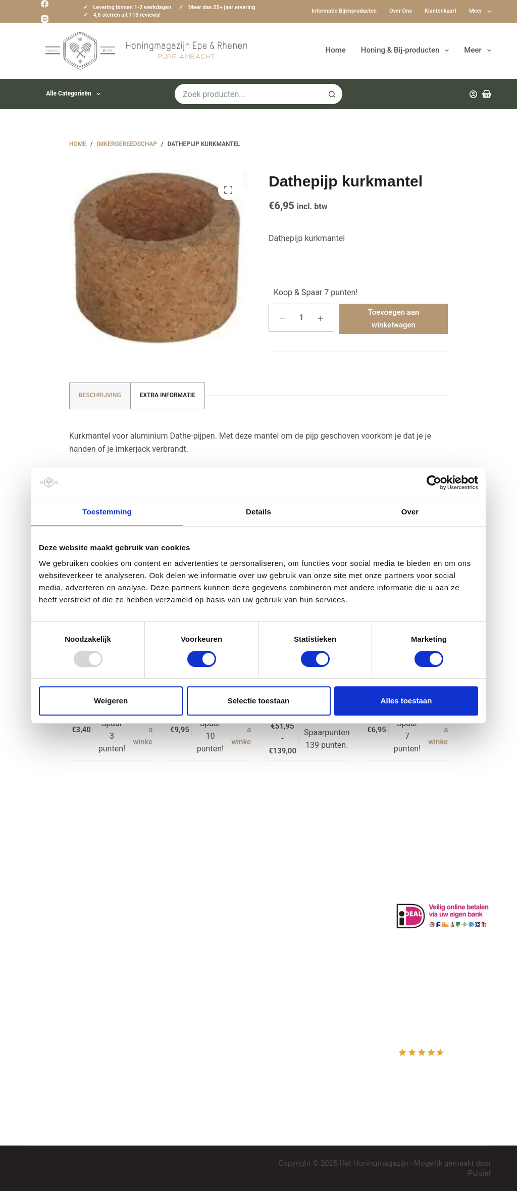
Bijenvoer (165, 961)
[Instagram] (44, 19)
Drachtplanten (173, 881)
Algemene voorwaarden (190, 934)
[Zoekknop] (332, 94)
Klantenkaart (440, 11)
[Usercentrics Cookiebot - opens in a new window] (434, 482)
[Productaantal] (301, 317)
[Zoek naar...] (248, 94)
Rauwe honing (173, 974)
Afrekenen (289, 921)
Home (336, 50)
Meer (480, 12)
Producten (289, 868)
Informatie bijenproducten (344, 11)
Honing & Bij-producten (407, 50)
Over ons (400, 11)
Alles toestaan (406, 700)
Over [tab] (410, 511)
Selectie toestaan (259, 700)
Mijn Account (295, 881)
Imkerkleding (171, 988)
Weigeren (111, 700)
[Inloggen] (473, 94)
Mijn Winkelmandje (305, 908)
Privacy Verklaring (180, 921)
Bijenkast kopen (176, 947)
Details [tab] (258, 511)
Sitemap (163, 1001)
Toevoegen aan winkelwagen (394, 318)
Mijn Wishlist (294, 894)
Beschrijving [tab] (100, 395)
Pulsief (479, 1173)
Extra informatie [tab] (167, 395)
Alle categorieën (75, 94)
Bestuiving (167, 908)
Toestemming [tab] (107, 511)
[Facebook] (44, 4)
